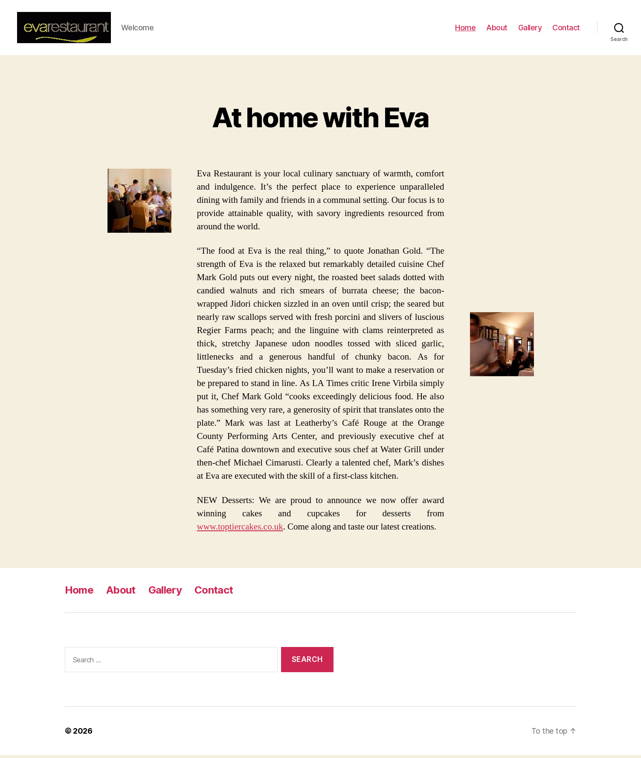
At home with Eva (320, 120)
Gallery (530, 28)
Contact (566, 28)
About (497, 28)
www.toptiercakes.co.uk (240, 530)
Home (465, 28)
